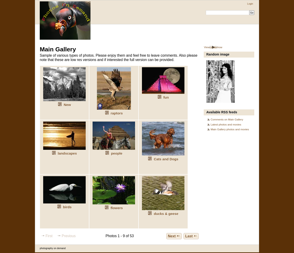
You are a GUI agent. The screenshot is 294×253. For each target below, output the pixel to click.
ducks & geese (166, 214)
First (46, 236)
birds (67, 207)
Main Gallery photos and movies (230, 129)
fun (166, 97)
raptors (117, 113)
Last (191, 236)
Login (250, 4)
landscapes (67, 153)
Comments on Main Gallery (227, 119)
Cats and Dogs (166, 159)
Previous (66, 236)
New (67, 105)
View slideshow (213, 47)
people (116, 153)
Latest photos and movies (226, 124)
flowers (116, 208)
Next (174, 236)
